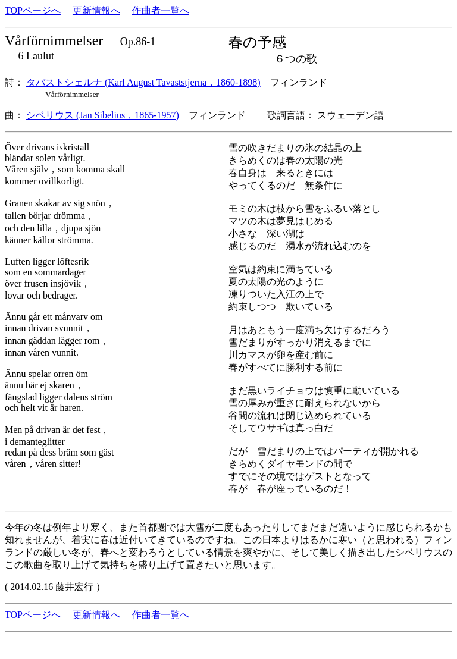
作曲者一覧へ (160, 10)
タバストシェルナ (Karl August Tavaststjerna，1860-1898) (143, 82)
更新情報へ (96, 10)
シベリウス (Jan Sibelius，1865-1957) (102, 115)
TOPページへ (33, 10)
